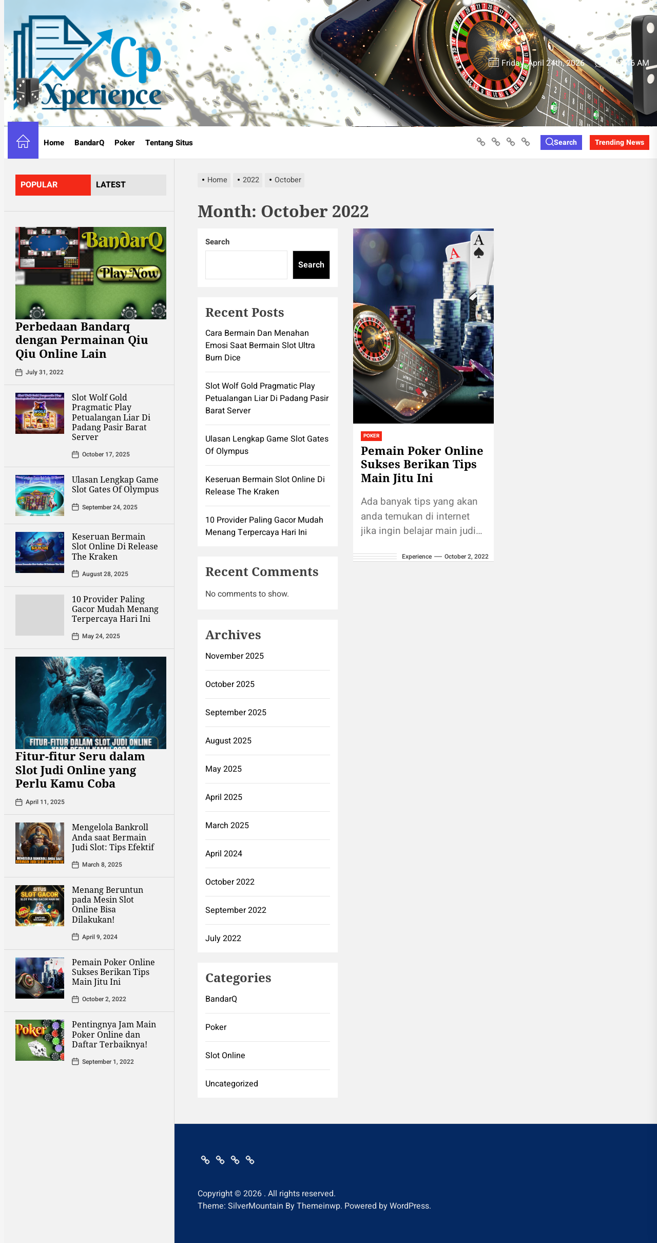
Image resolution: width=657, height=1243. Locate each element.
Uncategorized (231, 1084)
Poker (124, 142)
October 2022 (230, 882)
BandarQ (89, 142)
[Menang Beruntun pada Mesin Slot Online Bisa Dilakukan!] (39, 905)
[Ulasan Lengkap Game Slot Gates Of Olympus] (39, 495)
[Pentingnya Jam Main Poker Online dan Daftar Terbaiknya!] (39, 1040)
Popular (39, 185)
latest (111, 185)
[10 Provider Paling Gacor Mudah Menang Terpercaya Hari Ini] (39, 615)
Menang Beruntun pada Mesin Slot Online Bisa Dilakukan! (107, 904)
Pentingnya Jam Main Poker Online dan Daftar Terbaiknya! (114, 1034)
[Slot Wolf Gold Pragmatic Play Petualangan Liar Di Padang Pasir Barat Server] (39, 413)
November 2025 (234, 656)
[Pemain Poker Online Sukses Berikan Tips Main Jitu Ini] (39, 978)
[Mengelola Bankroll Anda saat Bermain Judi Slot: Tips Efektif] (39, 843)
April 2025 (223, 797)
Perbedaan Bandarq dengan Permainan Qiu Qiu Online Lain (81, 339)
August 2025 (228, 741)
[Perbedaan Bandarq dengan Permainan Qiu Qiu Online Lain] (90, 273)
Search (217, 241)
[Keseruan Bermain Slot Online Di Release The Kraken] (39, 552)
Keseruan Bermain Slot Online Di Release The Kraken (115, 546)
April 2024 (223, 854)
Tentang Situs (169, 142)
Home (54, 142)
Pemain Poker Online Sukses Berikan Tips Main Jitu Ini (113, 972)
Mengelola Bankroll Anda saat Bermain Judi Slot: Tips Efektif (113, 836)
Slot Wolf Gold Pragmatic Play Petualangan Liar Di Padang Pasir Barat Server (111, 417)
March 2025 (227, 825)
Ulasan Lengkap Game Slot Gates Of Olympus (115, 484)
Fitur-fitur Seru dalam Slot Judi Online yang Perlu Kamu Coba (80, 769)
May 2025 (223, 769)
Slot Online (225, 1055)
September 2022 (235, 910)
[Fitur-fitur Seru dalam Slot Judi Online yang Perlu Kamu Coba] (90, 703)
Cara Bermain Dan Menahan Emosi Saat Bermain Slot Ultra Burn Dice (260, 345)
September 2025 (235, 712)
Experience (417, 556)
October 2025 (230, 684)
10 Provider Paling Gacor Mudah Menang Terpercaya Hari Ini (115, 609)
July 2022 (223, 938)
